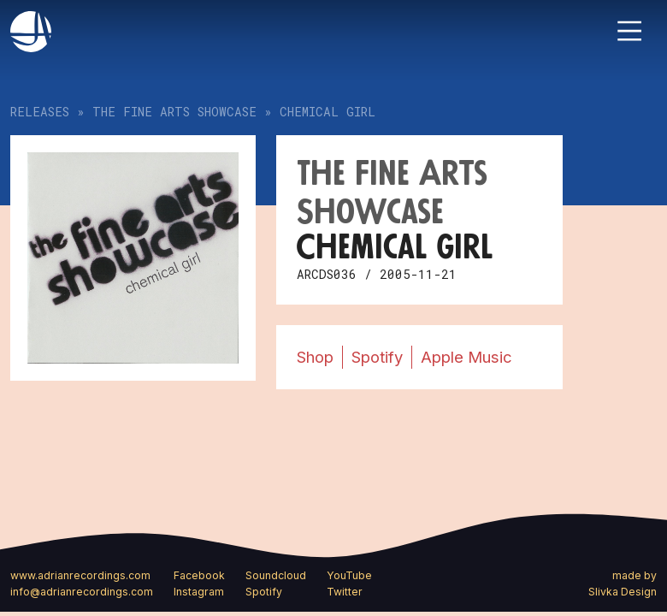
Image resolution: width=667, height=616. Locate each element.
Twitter (345, 591)
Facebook (199, 575)
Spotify (377, 356)
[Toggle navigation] (629, 30)
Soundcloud (275, 575)
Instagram (199, 591)
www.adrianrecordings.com (80, 575)
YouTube (349, 575)
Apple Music (466, 356)
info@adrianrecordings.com (81, 591)
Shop (315, 356)
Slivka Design (622, 591)
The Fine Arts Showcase (174, 112)
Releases (39, 112)
